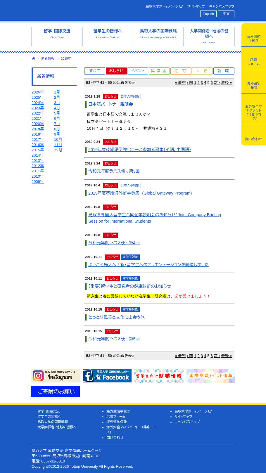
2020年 (38, 124)
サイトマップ (196, 6)
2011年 (38, 171)
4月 (57, 108)
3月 (57, 103)
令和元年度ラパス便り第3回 (114, 171)
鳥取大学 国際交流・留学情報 (78, 9)
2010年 (38, 176)
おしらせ (116, 71)
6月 (57, 118)
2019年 (66, 58)
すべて (94, 71)
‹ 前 (190, 82)
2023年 (38, 108)
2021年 (38, 118)
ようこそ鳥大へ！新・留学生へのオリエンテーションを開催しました (148, 264)
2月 (57, 97)
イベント (137, 71)
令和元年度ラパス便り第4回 (114, 242)
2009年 (38, 181)
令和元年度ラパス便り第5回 (114, 339)
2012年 (38, 166)
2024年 (38, 103)
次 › (217, 82)
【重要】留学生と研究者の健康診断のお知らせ (129, 286)
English (208, 13)
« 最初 (180, 82)
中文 (226, 13)
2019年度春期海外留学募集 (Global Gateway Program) (140, 193)
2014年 (38, 155)
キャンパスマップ (221, 6)
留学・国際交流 (48, 411)
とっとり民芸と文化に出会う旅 (116, 317)
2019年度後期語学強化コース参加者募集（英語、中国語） (139, 149)
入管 (203, 71)
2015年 (38, 150)
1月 (57, 92)
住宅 (182, 71)
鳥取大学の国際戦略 (52, 422)
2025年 (38, 97)
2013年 (38, 160)
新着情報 (48, 58)
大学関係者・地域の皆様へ (57, 427)
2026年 (38, 92)
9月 (57, 134)
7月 (57, 124)
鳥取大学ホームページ (164, 6)
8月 (57, 129)
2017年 (38, 139)
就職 (225, 71)
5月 (57, 113)
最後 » (226, 82)
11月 (58, 145)
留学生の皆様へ (49, 416)
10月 (58, 139)
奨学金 (159, 71)
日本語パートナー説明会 (110, 104)
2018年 (38, 134)
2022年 (38, 113)
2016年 (38, 145)
